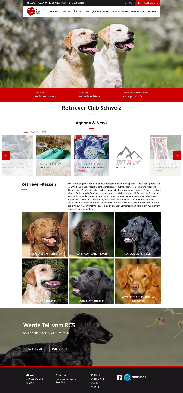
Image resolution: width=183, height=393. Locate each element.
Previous (6, 155)
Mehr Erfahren (60, 348)
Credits (94, 383)
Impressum (96, 375)
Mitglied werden (34, 379)
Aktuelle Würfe (88, 96)
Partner (95, 387)
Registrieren (35, 348)
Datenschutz (97, 379)
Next (177, 155)
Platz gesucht (131, 96)
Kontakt (30, 383)
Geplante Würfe (44, 96)
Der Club (30, 375)
